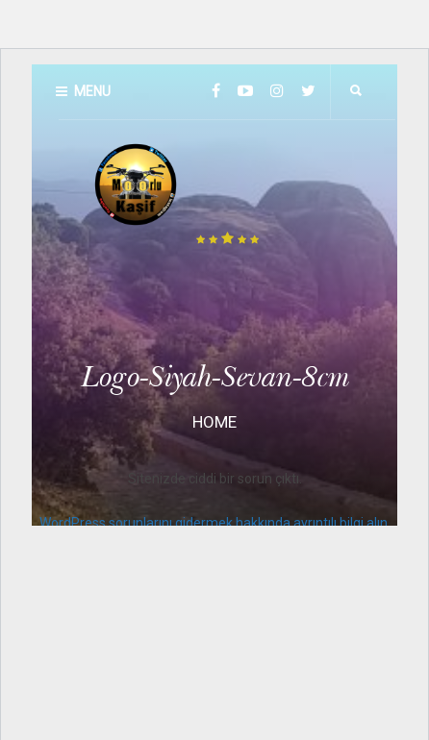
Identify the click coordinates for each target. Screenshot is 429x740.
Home (214, 422)
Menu (83, 91)
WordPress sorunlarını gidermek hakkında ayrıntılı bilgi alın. (215, 522)
